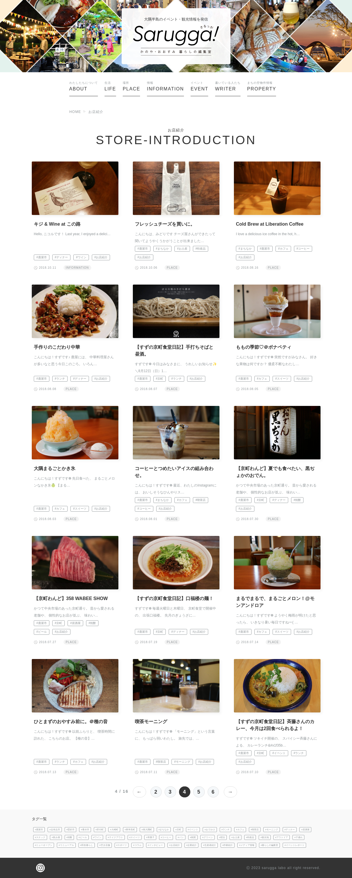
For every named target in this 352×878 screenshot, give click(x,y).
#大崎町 (114, 829)
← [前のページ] (139, 792)
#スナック (40, 837)
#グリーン (207, 837)
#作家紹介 (227, 845)
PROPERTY (261, 86)
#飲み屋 (56, 837)
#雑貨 (193, 837)
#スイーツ (281, 378)
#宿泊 (222, 837)
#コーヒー (303, 248)
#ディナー (61, 257)
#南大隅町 (146, 829)
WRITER (228, 86)
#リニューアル (66, 845)
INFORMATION (165, 86)
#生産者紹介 (209, 845)
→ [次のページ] (231, 792)
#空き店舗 (104, 845)
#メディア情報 (246, 845)
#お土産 (182, 248)
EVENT (199, 86)
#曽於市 (70, 829)
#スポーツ (121, 845)
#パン (181, 837)
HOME (75, 112)
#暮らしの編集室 (269, 845)
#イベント (279, 753)
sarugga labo (274, 868)
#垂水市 (85, 829)
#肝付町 (100, 829)
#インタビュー (155, 845)
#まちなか (162, 248)
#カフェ (283, 248)
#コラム (137, 845)
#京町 (159, 378)
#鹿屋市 (41, 257)
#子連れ (298, 837)
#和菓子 (150, 837)
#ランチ (60, 378)
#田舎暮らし (86, 845)
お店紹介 (96, 112)
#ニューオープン (44, 845)
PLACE (131, 86)
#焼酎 (297, 500)
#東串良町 (130, 829)
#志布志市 (54, 829)
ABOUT (83, 86)
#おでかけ (209, 829)
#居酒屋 (75, 623)
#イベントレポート (294, 845)
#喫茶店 (200, 500)
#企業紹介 (191, 845)
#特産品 (200, 248)
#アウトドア (281, 837)
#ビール (41, 631)
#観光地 (264, 837)
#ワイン (81, 257)
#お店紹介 (101, 257)
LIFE (110, 86)
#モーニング (182, 761)
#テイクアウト (115, 837)
